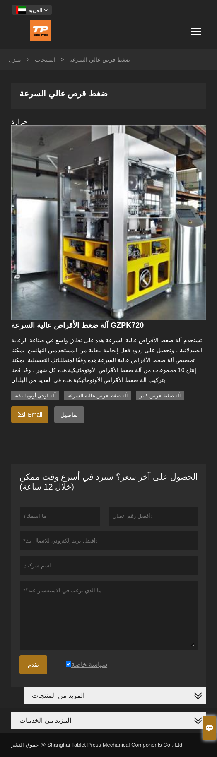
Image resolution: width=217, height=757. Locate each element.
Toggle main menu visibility (196, 28)
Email (29, 413)
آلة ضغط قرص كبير (160, 396)
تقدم (33, 664)
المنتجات (45, 59)
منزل (15, 59)
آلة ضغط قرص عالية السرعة (97, 396)
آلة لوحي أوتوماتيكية (34, 396)
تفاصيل (69, 414)
